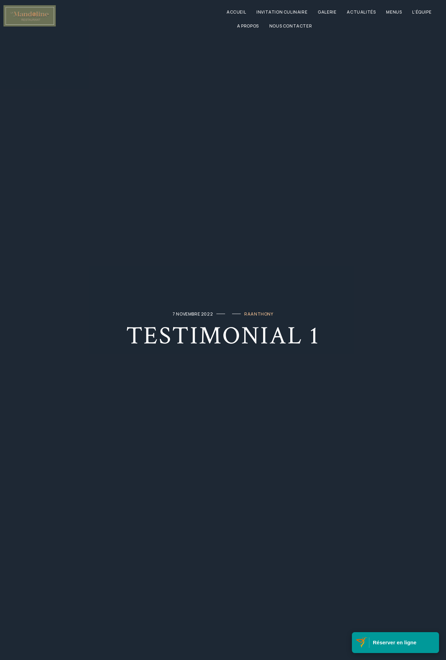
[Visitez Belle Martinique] (362, 642)
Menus (394, 12)
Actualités (361, 12)
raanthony (258, 314)
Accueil (236, 12)
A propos (248, 26)
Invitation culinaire (281, 12)
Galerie (327, 12)
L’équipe (421, 12)
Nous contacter (290, 26)
